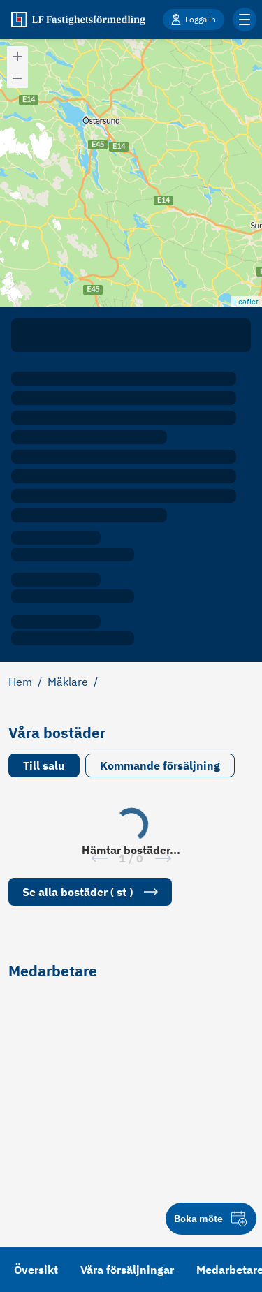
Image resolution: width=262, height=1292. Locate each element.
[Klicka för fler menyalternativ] (244, 19)
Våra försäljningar (127, 1270)
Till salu (44, 765)
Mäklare (68, 682)
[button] (17, 56)
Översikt (36, 1270)
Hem (20, 682)
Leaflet (246, 302)
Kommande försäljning (160, 765)
